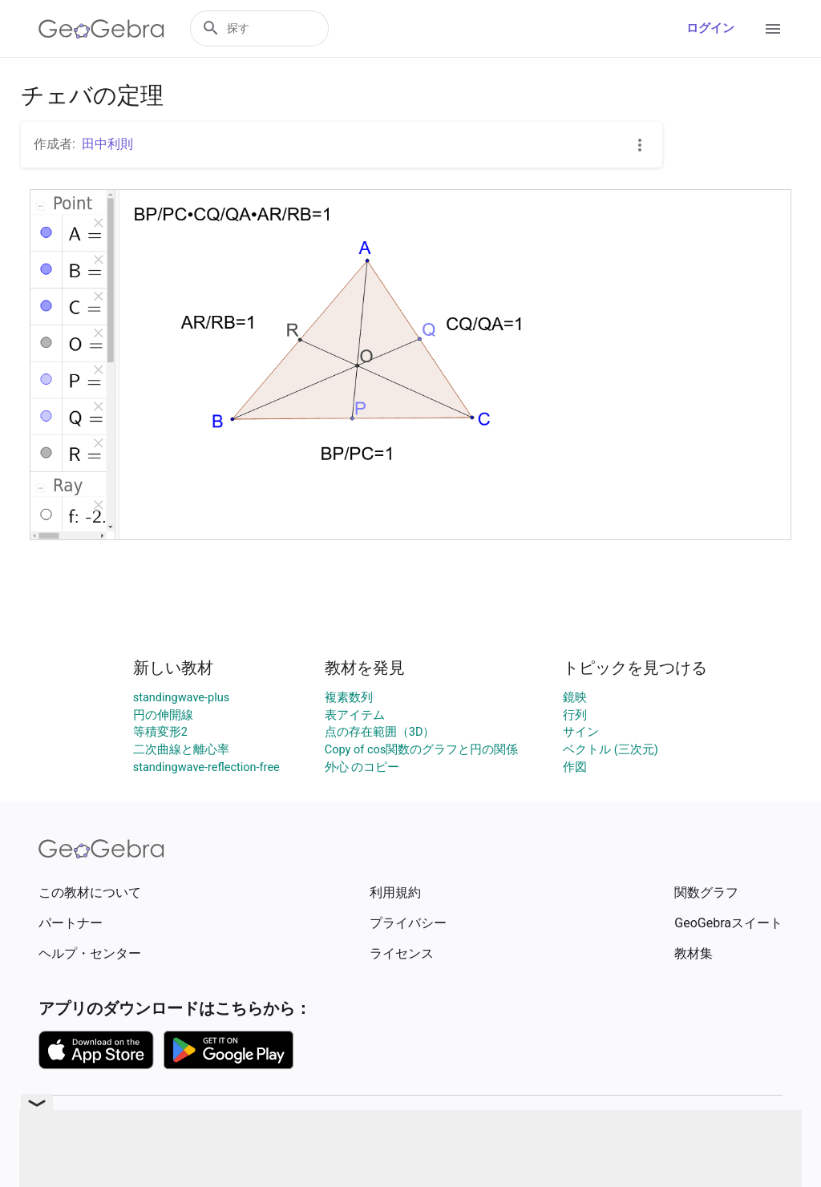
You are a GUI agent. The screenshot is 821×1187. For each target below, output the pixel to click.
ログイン (710, 28)
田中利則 (107, 143)
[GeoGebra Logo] (101, 28)
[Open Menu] (773, 28)
